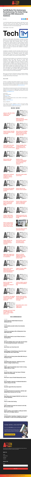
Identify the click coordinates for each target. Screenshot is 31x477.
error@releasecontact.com (16, 104)
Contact (4, 458)
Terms (4, 454)
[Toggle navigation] (3, 6)
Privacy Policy (5, 455)
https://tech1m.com (21, 85)
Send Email (7, 95)
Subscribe (15, 468)
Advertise (4, 457)
